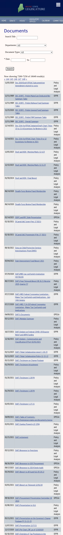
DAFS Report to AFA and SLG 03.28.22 (29, 476)
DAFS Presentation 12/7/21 (26, 530)
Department (19, 82)
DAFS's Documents (22, 319)
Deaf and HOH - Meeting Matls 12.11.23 (30, 169)
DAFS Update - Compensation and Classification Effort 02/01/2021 (28, 345)
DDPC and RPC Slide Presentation (28, 222)
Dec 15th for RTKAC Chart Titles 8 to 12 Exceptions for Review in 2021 (31, 145)
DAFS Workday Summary (24, 323)
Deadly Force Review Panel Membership (30, 195)
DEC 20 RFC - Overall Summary (26, 126)
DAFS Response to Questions (26, 455)
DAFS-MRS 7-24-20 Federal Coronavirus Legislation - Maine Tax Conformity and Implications (30, 312)
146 (15, 79)
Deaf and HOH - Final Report (26, 182)
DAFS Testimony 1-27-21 (24, 408)
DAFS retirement (21, 442)
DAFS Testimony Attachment (26, 369)
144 (7, 79)
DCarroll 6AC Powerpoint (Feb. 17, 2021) (30, 239)
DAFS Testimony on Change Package (29, 365)
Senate (12, 21)
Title (6, 82)
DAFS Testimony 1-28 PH (25, 382)
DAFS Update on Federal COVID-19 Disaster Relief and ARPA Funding (32, 338)
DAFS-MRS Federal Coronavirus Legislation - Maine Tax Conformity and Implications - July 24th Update (32, 302)
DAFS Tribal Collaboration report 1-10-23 (31, 356)
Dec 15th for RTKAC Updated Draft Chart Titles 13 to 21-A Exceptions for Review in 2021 (33, 132)
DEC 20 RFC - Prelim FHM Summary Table (31, 122)
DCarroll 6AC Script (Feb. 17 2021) (28, 226)
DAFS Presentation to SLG (25, 510)
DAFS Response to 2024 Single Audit (29, 472)
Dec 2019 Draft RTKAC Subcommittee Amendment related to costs (30, 89)
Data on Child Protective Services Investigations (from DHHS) (28, 254)
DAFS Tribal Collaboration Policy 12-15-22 (31, 361)
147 (19, 79)
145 (11, 79)
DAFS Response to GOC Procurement (29, 468)
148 (23, 79)
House (23, 21)
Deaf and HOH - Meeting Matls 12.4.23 (30, 156)
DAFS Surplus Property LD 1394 (27, 428)
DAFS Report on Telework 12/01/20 (28, 489)
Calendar (46, 21)
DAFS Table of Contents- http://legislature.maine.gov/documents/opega (33, 423)
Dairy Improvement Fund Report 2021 (29, 265)
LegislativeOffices (34, 20)
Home (4, 21)
